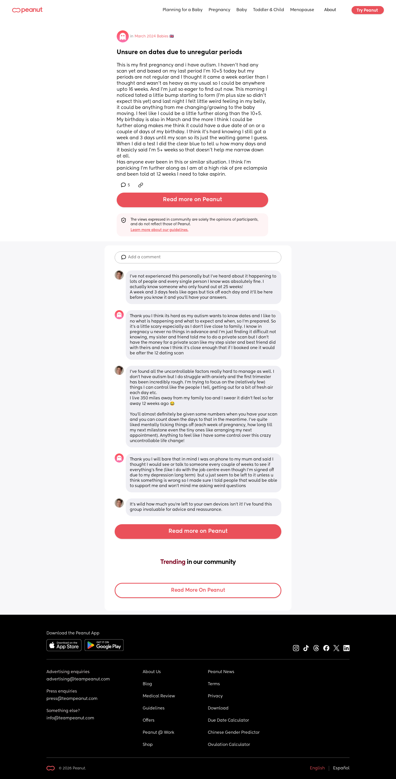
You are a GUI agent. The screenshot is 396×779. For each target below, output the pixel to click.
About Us (152, 672)
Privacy (215, 696)
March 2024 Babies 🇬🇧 (154, 36)
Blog (147, 684)
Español (341, 768)
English (317, 768)
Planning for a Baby (183, 10)
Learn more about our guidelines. (159, 230)
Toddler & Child (268, 10)
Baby (241, 10)
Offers (149, 721)
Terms (214, 684)
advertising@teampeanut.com (78, 679)
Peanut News (221, 672)
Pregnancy (219, 10)
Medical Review (159, 696)
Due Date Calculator (228, 721)
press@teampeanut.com (71, 699)
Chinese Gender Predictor (234, 733)
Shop (148, 745)
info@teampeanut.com (70, 718)
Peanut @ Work (158, 733)
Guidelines (154, 708)
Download (218, 708)
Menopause (302, 10)
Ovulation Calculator (229, 745)
